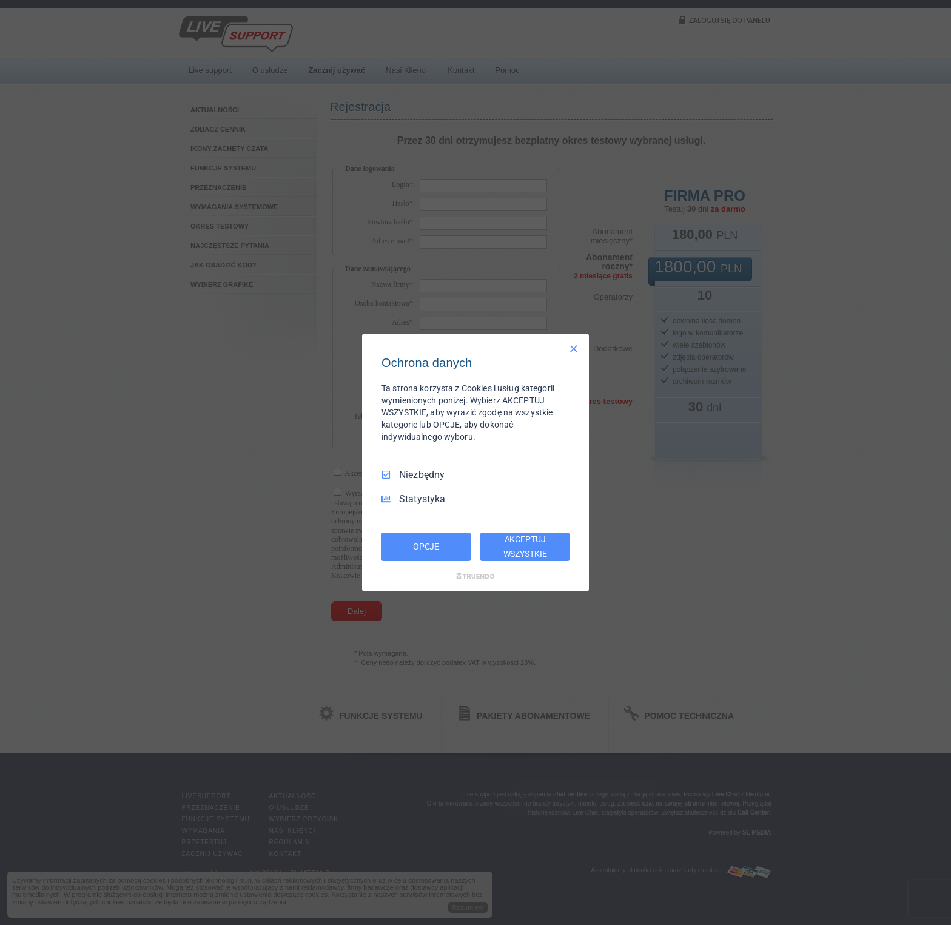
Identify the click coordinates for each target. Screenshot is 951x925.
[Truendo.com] (475, 576)
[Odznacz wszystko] (574, 349)
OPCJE (426, 546)
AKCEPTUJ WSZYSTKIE (525, 546)
